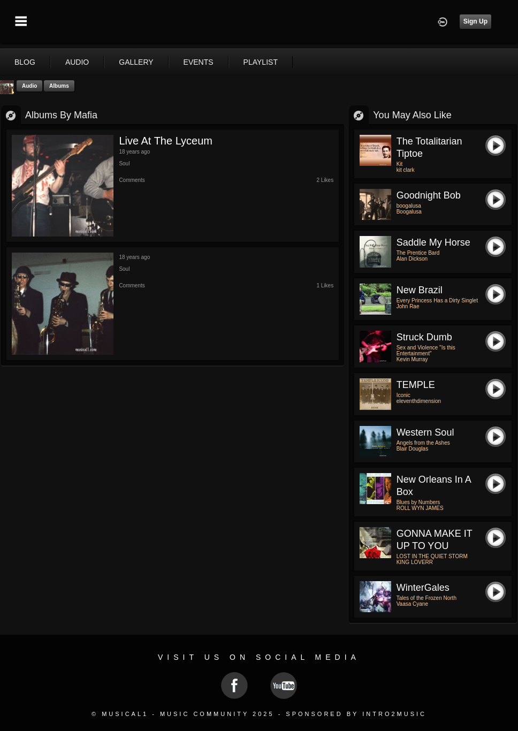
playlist (260, 62)
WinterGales (423, 587)
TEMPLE (416, 384)
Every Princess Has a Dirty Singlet (437, 300)
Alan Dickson (412, 259)
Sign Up (475, 21)
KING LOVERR (415, 562)
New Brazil (420, 290)
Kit (400, 164)
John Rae (408, 306)
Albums (59, 86)
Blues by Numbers (418, 502)
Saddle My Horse (433, 242)
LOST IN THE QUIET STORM (432, 556)
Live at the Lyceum (165, 141)
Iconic (403, 395)
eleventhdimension (419, 401)
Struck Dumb (424, 337)
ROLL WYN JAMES (420, 508)
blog (24, 62)
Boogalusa (409, 212)
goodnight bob (429, 195)
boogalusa (409, 206)
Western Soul (425, 432)
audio (77, 62)
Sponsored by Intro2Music (356, 714)
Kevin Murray (412, 359)
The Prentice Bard (418, 253)
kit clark (406, 170)
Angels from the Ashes (423, 443)
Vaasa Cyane (412, 604)
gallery (136, 62)
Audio (29, 86)
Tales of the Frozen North (426, 598)
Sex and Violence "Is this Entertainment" (426, 350)
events (199, 62)
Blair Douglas (412, 449)
